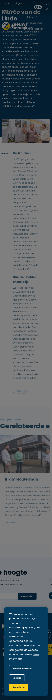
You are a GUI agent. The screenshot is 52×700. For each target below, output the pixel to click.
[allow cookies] (18, 687)
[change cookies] (22, 668)
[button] (17, 677)
